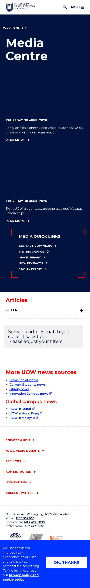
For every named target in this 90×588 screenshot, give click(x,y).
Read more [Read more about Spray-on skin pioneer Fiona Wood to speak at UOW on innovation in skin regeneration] (27, 140)
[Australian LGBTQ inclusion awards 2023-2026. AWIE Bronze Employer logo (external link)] (35, 538)
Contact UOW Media (35, 246)
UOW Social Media (23, 380)
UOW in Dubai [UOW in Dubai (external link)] (20, 409)
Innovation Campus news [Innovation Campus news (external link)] (28, 393)
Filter (12, 310)
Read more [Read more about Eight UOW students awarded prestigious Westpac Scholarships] (27, 221)
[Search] (65, 7)
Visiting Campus (31, 251)
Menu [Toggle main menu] (77, 7)
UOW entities (16, 482)
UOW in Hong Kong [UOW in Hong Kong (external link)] (24, 413)
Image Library (30, 257)
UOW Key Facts (31, 263)
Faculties (13, 461)
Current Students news (27, 384)
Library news (19, 389)
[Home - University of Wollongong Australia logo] (20, 7)
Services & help (18, 440)
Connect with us (20, 493)
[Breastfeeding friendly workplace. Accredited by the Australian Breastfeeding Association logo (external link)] (55, 538)
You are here (14, 27)
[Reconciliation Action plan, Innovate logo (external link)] (15, 539)
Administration (18, 472)
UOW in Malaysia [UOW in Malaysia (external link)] (22, 418)
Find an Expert (30, 269)
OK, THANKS (66, 562)
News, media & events (23, 450)
